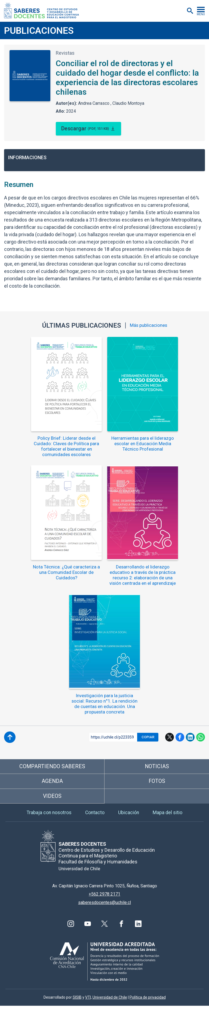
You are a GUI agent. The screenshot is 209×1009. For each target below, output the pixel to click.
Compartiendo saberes (52, 766)
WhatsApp (200, 737)
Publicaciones (39, 30)
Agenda (52, 782)
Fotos (156, 782)
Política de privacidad (148, 1000)
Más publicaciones (148, 325)
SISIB (77, 1000)
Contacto (95, 816)
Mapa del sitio (168, 816)
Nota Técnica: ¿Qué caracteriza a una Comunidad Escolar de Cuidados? (66, 572)
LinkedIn (190, 737)
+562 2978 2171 (104, 897)
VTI (88, 1000)
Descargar (85, 128)
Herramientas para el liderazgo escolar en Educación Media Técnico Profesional (142, 444)
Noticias (157, 766)
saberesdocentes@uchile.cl (104, 905)
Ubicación (129, 816)
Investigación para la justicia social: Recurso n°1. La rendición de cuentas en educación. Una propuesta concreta (104, 704)
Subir (10, 737)
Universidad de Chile (110, 1000)
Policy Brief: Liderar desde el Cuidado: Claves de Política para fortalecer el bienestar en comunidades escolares (66, 446)
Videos (52, 798)
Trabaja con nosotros (49, 816)
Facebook (179, 737)
